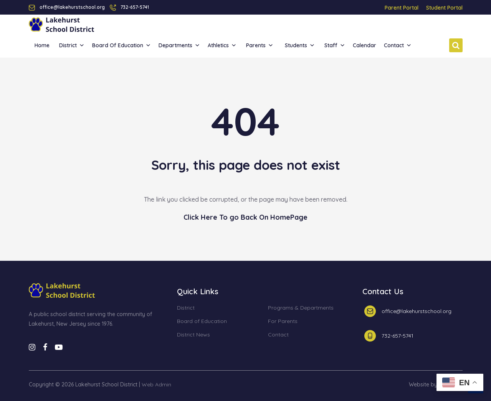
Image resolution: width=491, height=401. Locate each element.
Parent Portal (401, 7)
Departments (179, 45)
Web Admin (156, 384)
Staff (334, 45)
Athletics (222, 45)
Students (300, 45)
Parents (259, 45)
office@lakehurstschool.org (416, 311)
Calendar (364, 45)
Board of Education (121, 45)
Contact (398, 45)
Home (42, 45)
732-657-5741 (135, 7)
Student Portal (444, 7)
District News (193, 335)
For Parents (283, 321)
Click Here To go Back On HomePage (245, 217)
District (71, 45)
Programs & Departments (301, 308)
